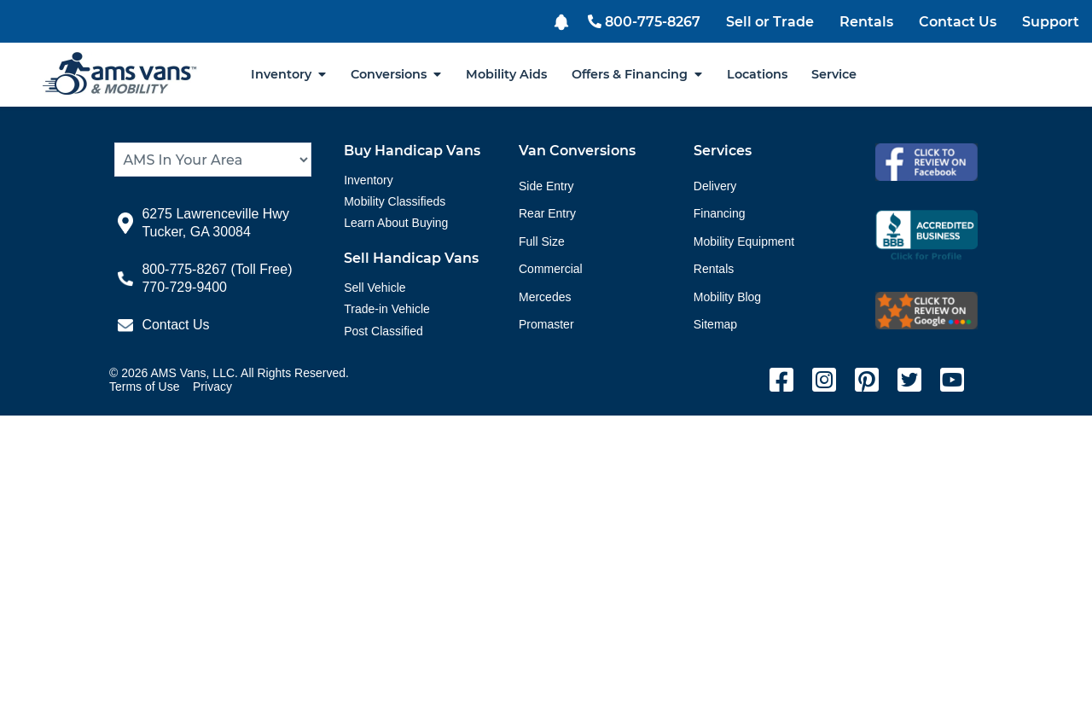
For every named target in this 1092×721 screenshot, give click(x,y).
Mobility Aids (506, 74)
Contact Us (957, 22)
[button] (563, 20)
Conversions (396, 74)
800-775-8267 (644, 22)
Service (834, 74)
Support (1050, 22)
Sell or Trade (770, 22)
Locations (757, 74)
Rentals (866, 22)
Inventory (288, 74)
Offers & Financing (637, 74)
